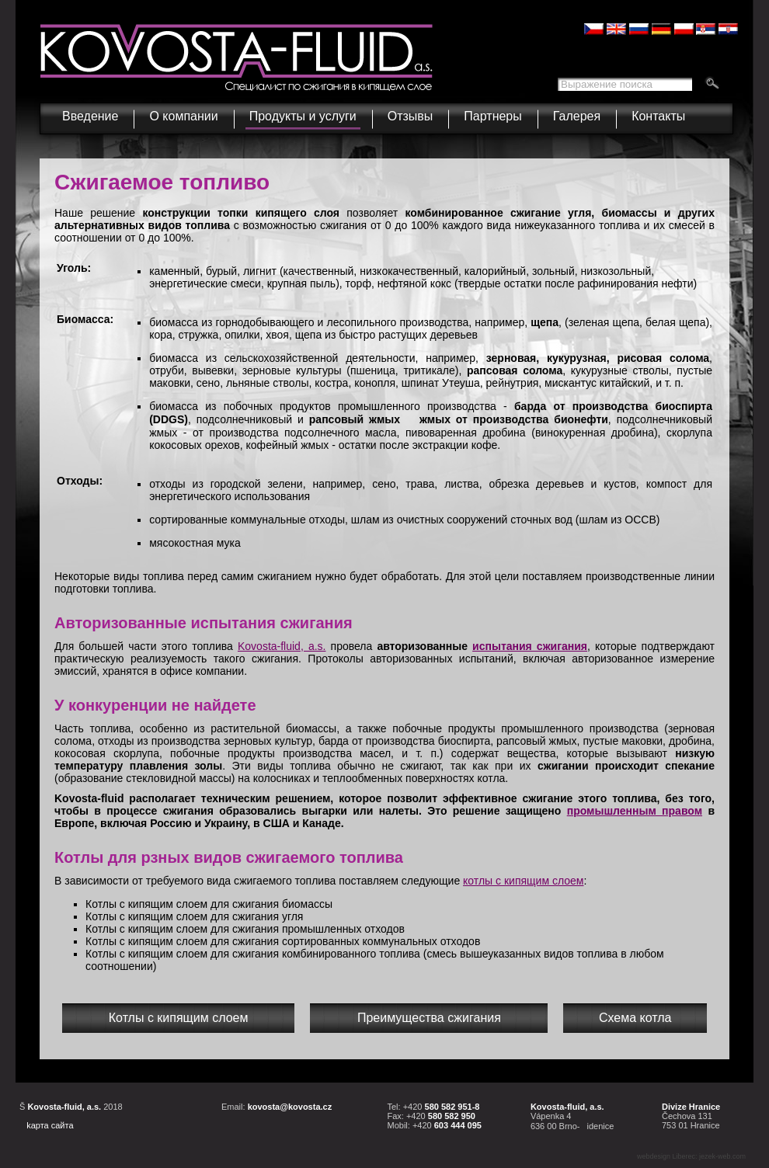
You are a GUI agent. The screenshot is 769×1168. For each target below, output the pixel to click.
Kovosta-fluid (282, 646)
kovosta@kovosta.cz (290, 1106)
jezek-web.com (722, 1156)
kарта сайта (49, 1125)
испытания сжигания (529, 646)
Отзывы (410, 116)
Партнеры (492, 116)
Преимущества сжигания (429, 1017)
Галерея (576, 116)
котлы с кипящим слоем (523, 880)
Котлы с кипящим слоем (179, 1017)
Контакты (658, 116)
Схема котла (635, 1017)
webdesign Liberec (666, 1156)
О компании (185, 113)
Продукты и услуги (304, 113)
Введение (90, 116)
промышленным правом (634, 811)
